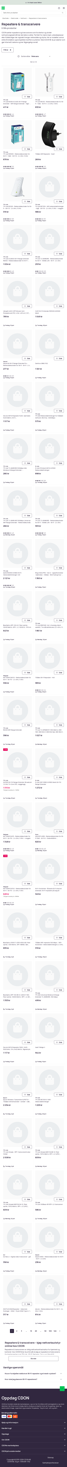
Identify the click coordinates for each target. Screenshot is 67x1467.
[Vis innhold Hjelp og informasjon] (33, 1423)
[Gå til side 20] (36, 1331)
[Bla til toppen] (62, 1388)
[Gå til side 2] (17, 1331)
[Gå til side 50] (45, 1331)
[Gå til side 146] (55, 1331)
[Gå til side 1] (12, 1331)
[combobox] (33, 12)
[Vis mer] (33, 1358)
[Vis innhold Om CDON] (33, 1441)
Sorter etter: (26, 56)
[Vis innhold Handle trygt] (33, 1429)
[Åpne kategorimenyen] (63, 8)
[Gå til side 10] (31, 1331)
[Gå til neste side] (60, 1331)
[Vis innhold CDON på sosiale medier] (33, 1452)
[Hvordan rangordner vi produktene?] (18, 56)
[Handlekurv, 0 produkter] (59, 8)
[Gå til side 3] (22, 1331)
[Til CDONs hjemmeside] (3, 8)
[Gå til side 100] (50, 1331)
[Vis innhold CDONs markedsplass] (33, 1446)
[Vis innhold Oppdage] (33, 1435)
